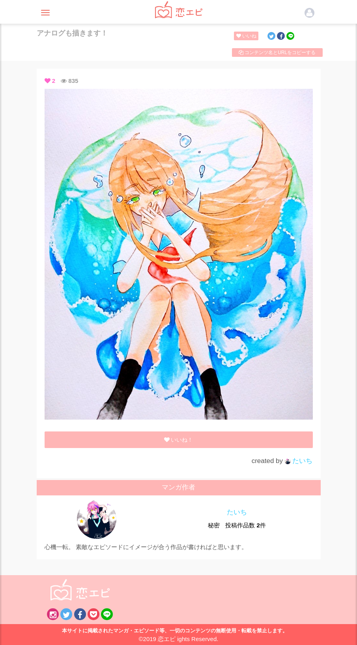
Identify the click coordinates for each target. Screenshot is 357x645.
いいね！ (247, 36)
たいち (299, 461)
